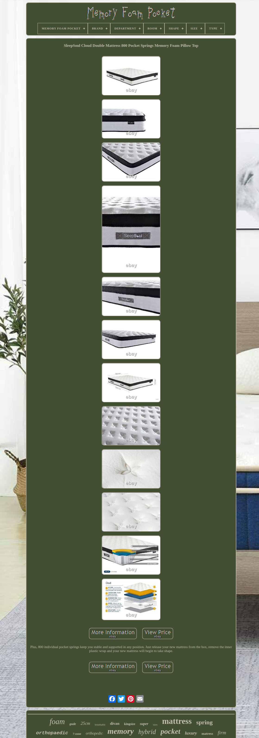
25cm (85, 723)
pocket (170, 731)
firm (222, 732)
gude (72, 724)
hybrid (147, 731)
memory (120, 731)
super (144, 724)
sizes (155, 724)
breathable (100, 724)
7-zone (77, 733)
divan (115, 723)
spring (204, 722)
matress (207, 733)
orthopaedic (52, 733)
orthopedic (94, 733)
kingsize (129, 724)
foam (57, 721)
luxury (191, 733)
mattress (177, 721)
